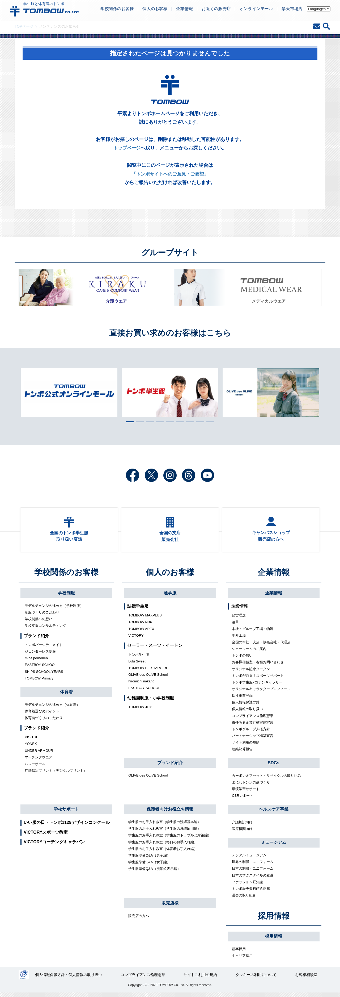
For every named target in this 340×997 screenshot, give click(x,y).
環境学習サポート (246, 793)
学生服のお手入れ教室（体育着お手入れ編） (162, 852)
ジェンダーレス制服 (40, 655)
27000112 (24, 978)
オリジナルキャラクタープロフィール (261, 693)
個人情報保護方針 (246, 706)
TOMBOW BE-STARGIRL (148, 672)
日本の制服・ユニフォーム (252, 872)
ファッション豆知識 (247, 885)
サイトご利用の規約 (200, 979)
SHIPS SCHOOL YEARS (44, 675)
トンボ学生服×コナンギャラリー (257, 686)
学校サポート (66, 812)
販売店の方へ (138, 919)
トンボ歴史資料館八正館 (251, 892)
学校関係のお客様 (66, 575)
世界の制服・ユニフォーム (252, 865)
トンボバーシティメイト (44, 648)
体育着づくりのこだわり (44, 722)
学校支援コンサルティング (45, 629)
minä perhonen (36, 662)
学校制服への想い (38, 623)
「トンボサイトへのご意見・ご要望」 (170, 174)
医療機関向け (242, 832)
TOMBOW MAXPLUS (145, 619)
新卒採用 (239, 953)
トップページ (127, 148)
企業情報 (274, 575)
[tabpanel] (170, 392)
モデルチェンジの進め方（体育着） (52, 708)
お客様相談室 (306, 979)
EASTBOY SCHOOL (41, 668)
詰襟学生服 (137, 610)
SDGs (273, 766)
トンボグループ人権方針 (251, 733)
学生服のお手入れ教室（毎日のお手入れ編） (162, 846)
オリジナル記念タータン (251, 672)
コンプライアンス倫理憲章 (252, 719)
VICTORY (135, 639)
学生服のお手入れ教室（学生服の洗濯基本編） (164, 826)
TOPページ (24, 26)
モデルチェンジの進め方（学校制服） (54, 609)
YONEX (31, 747)
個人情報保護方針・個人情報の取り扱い (68, 979)
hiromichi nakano (141, 685)
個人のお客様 (170, 575)
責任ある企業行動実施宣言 (252, 726)
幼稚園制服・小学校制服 (150, 701)
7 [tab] (189, 421)
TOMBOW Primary (39, 682)
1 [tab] (128, 421)
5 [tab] (168, 421)
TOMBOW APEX (141, 632)
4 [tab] (158, 421)
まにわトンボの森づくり (251, 786)
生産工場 (239, 639)
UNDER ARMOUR (39, 754)
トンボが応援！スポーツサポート (258, 679)
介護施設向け (242, 826)
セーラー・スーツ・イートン (154, 649)
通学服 (170, 596)
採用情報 (274, 919)
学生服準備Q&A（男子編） (149, 859)
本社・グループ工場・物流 (252, 632)
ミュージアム (273, 846)
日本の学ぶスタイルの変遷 (252, 879)
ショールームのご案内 (249, 652)
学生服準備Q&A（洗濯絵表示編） (154, 872)
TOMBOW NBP (140, 626)
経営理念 (239, 619)
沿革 (235, 626)
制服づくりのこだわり (42, 616)
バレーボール (35, 767)
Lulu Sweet (136, 665)
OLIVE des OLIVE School (148, 678)
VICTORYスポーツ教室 (46, 835)
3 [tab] (148, 421)
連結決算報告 (242, 753)
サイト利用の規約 (246, 746)
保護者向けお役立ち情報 (170, 813)
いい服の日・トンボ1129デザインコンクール (67, 826)
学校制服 (66, 596)
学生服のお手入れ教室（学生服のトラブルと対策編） (169, 839)
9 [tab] (209, 421)
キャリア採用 (242, 959)
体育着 (66, 695)
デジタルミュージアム (249, 859)
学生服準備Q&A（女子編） (149, 866)
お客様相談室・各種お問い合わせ (258, 666)
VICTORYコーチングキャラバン (54, 845)
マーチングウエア (38, 761)
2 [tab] (138, 421)
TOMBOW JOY (140, 711)
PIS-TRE (31, 741)
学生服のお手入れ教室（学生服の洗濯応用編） (164, 832)
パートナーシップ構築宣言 (252, 739)
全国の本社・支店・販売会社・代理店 (261, 646)
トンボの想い (242, 659)
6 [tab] (178, 421)
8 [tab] (199, 421)
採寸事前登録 (242, 699)
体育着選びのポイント (42, 715)
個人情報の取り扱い (247, 713)
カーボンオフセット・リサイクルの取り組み (266, 779)
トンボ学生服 (138, 658)
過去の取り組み (244, 899)
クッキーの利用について (256, 979)
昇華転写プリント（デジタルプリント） (56, 774)
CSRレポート (242, 799)
